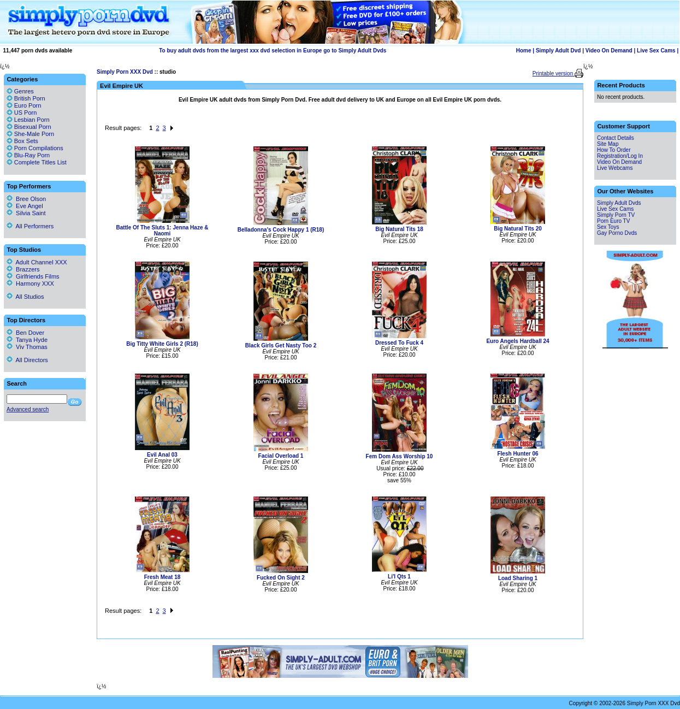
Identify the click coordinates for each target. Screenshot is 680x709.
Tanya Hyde (27, 339)
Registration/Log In (620, 156)
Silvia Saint (26, 213)
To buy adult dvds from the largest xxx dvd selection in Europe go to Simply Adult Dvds (272, 51)
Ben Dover (25, 332)
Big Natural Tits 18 (399, 229)
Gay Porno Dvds (617, 233)
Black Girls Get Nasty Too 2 (280, 345)
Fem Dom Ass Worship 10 (399, 456)
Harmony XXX (30, 283)
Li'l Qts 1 (399, 577)
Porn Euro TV (613, 221)
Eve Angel (25, 206)
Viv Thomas (27, 347)
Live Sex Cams (656, 51)
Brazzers (23, 269)
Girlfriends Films (33, 276)
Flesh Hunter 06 (517, 454)
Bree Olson (26, 199)
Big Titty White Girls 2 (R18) (162, 344)
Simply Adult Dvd (558, 51)
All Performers (30, 226)
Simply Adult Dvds (619, 203)
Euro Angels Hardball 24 (517, 341)
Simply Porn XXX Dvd (125, 72)
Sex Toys (608, 227)
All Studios (25, 296)
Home (523, 51)
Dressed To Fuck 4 (399, 343)
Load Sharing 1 (517, 578)
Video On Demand (609, 51)
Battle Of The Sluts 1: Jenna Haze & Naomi (162, 230)
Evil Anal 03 (162, 455)
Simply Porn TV (616, 215)
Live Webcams (614, 168)
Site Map (607, 144)
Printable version (554, 73)
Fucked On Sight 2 (281, 578)
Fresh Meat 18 (162, 577)
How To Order (614, 150)
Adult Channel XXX (37, 262)
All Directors (27, 360)
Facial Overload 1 (281, 456)
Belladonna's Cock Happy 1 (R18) (281, 230)
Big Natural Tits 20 (518, 229)
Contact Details (615, 138)
